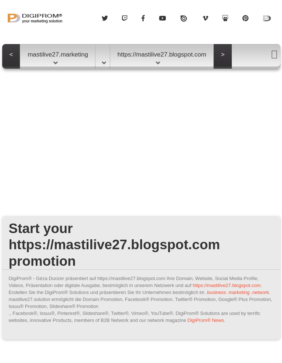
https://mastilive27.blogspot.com (162, 57)
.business (216, 292)
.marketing (238, 292)
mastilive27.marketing (58, 57)
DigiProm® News (206, 320)
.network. (260, 292)
